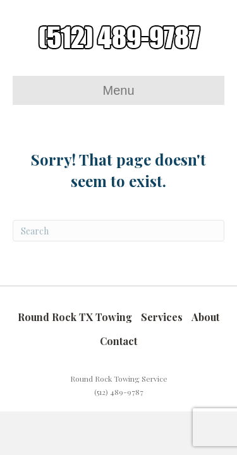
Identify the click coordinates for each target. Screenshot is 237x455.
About (205, 317)
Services (162, 317)
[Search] (118, 230)
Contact (118, 341)
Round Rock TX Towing (75, 317)
